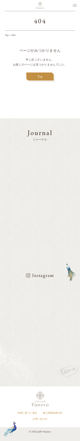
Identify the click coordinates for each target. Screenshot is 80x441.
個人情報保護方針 (53, 412)
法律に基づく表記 (27, 412)
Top (40, 76)
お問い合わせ (40, 419)
